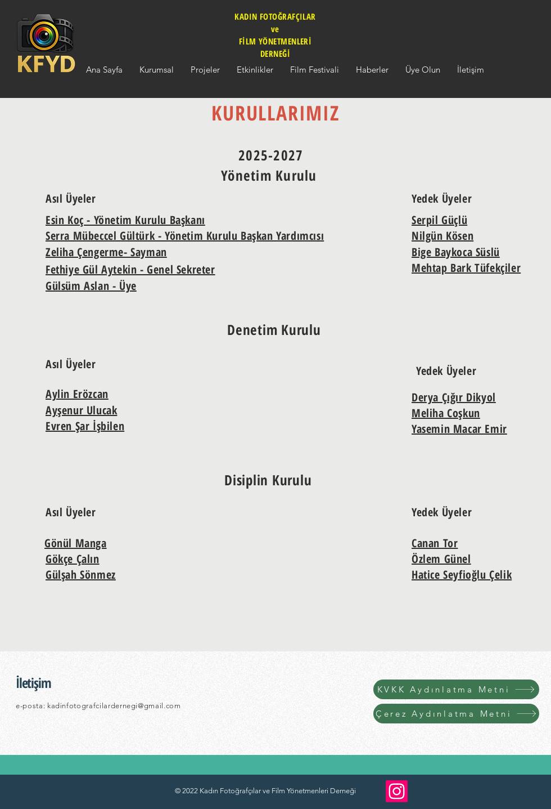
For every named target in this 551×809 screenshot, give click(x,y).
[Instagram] (397, 791)
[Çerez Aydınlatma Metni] (456, 713)
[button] (156, 69)
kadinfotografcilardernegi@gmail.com (114, 705)
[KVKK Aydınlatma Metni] (456, 689)
